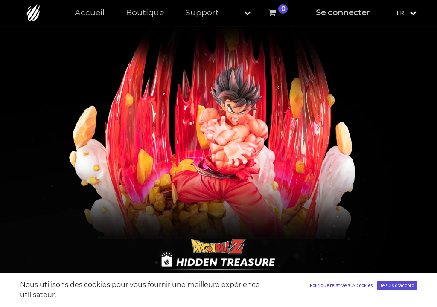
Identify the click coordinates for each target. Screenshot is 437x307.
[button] (240, 13)
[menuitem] (89, 13)
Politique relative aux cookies (341, 285)
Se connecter (343, 12)
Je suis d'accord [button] (396, 285)
